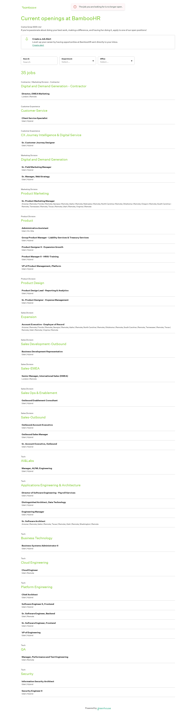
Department (67, 59)
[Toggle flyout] (93, 61)
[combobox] (100, 62)
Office (102, 59)
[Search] (39, 62)
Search (26, 59)
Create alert (38, 45)
